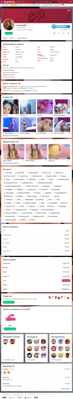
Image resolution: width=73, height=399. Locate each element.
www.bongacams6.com (19, 394)
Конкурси (38, 5)
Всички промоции (30, 5)
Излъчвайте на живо (47, 5)
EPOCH (29, 394)
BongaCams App (58, 5)
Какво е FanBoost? (65, 29)
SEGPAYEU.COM (35, 394)
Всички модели (5, 5)
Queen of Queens (29, 86)
